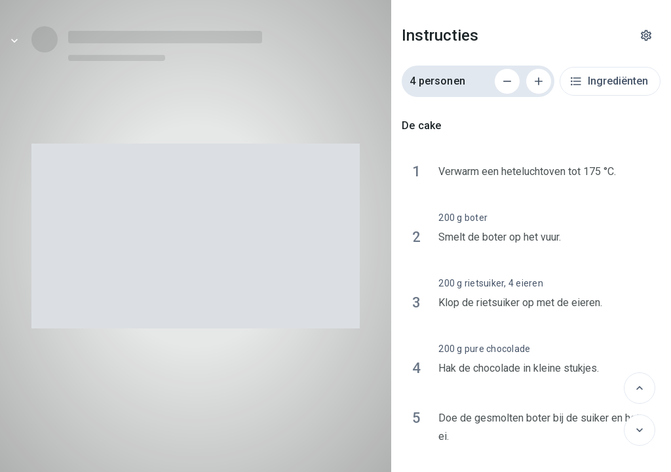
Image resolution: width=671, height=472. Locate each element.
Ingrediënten (608, 81)
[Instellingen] (646, 35)
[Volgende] (639, 430)
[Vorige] (639, 388)
